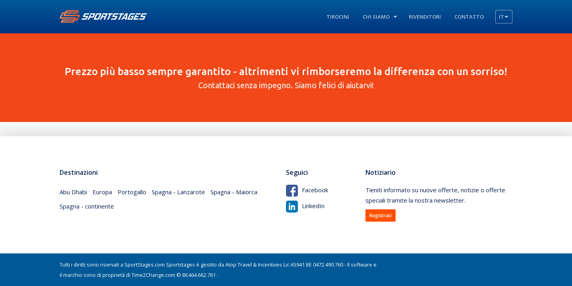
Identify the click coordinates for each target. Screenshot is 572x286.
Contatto (469, 16)
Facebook (307, 190)
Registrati (380, 215)
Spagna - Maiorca (234, 192)
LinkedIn (305, 206)
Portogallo (132, 192)
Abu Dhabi (73, 192)
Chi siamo (376, 16)
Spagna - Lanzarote (178, 192)
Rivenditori (425, 16)
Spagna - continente (87, 206)
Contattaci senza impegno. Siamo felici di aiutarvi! (286, 77)
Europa (102, 192)
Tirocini (338, 16)
